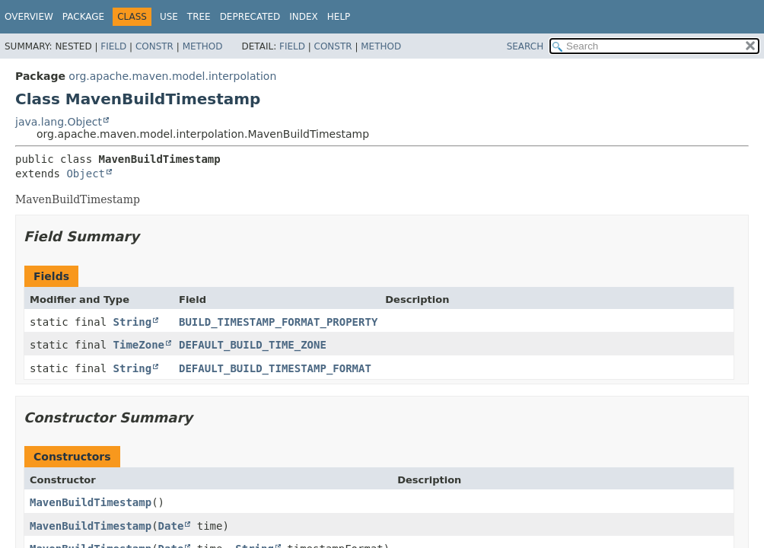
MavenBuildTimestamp (90, 502)
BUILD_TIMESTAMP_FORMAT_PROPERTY (278, 322)
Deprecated (250, 16)
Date (171, 526)
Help (339, 16)
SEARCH (525, 46)
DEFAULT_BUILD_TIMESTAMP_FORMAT (275, 368)
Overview (29, 16)
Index (303, 16)
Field (113, 46)
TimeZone (138, 345)
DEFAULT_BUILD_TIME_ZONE (252, 345)
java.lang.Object (58, 122)
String (132, 322)
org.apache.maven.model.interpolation (172, 76)
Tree (199, 16)
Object (85, 173)
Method (203, 46)
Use (169, 16)
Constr (154, 46)
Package (83, 16)
